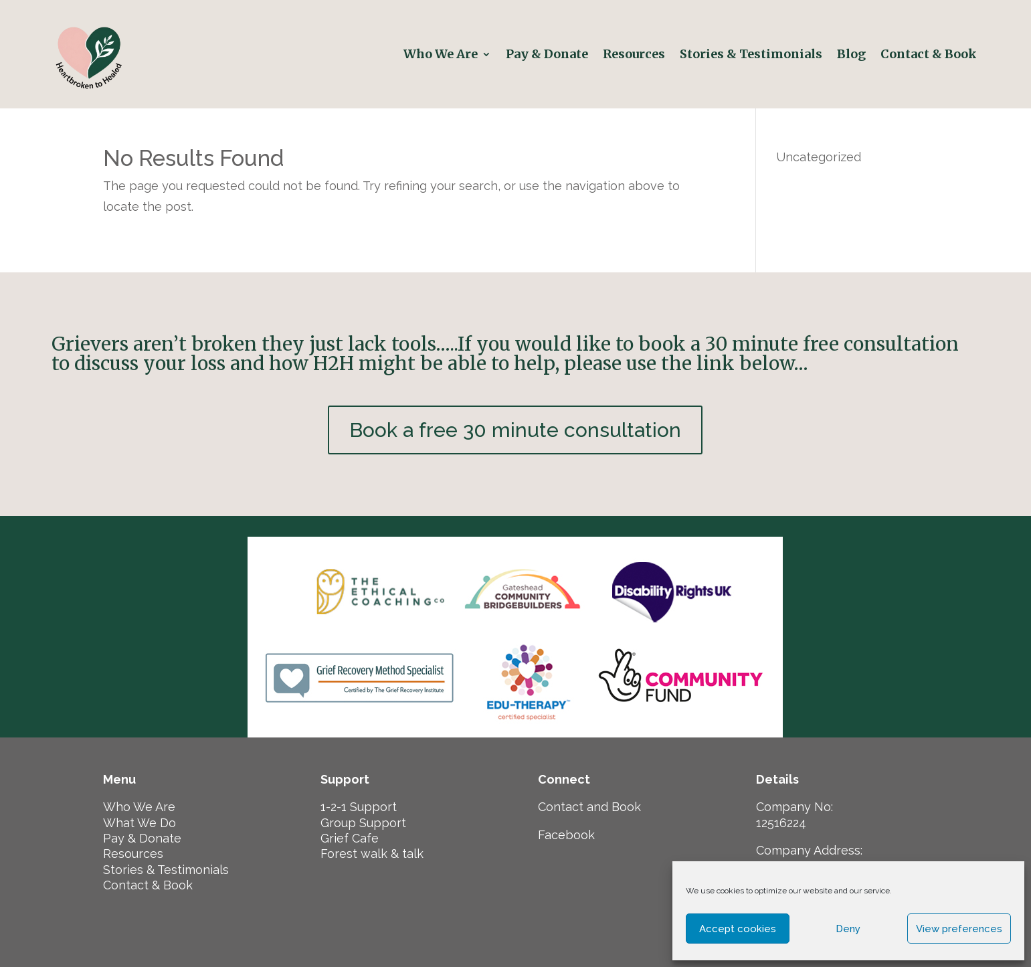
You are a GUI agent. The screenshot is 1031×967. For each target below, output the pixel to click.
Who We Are (440, 54)
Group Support (363, 823)
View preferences (959, 929)
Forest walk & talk (372, 854)
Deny (848, 929)
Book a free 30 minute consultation (515, 430)
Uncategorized (818, 157)
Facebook (566, 835)
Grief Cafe (349, 838)
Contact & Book (929, 54)
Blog (851, 54)
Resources (634, 54)
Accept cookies (737, 929)
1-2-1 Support (358, 807)
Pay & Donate (547, 54)
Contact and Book (589, 807)
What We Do (139, 823)
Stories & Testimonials (751, 54)
